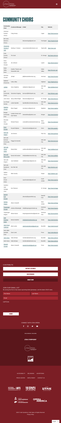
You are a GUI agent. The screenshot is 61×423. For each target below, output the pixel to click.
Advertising (40, 373)
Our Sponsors (30, 274)
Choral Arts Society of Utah (6, 48)
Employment (31, 377)
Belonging (31, 373)
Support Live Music (30, 268)
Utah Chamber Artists (6, 220)
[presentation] (15, 307)
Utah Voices (7, 237)
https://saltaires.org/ (53, 173)
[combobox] (55, 421)
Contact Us (41, 377)
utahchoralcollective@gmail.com (31, 226)
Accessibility (21, 373)
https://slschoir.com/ (53, 167)
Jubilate (5, 87)
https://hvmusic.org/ (53, 70)
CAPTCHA (6, 302)
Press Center (20, 377)
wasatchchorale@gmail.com (30, 245)
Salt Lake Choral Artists (6, 149)
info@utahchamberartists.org (30, 219)
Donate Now (30, 280)
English (54, 421)
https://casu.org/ (52, 48)
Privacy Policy (30, 414)
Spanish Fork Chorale (6, 196)
